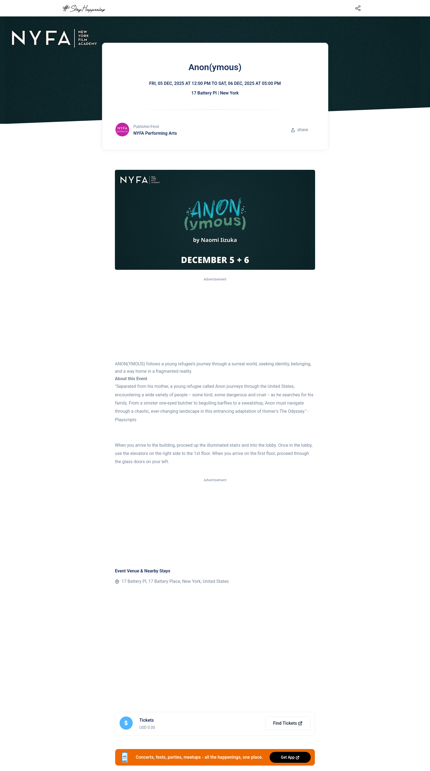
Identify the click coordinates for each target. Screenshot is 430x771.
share (299, 129)
